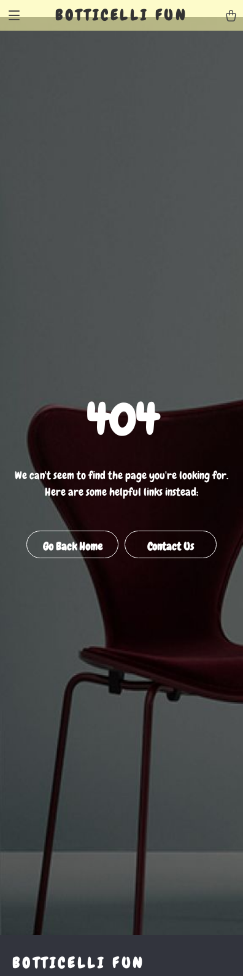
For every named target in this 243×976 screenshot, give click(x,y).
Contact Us (170, 546)
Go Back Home (72, 546)
